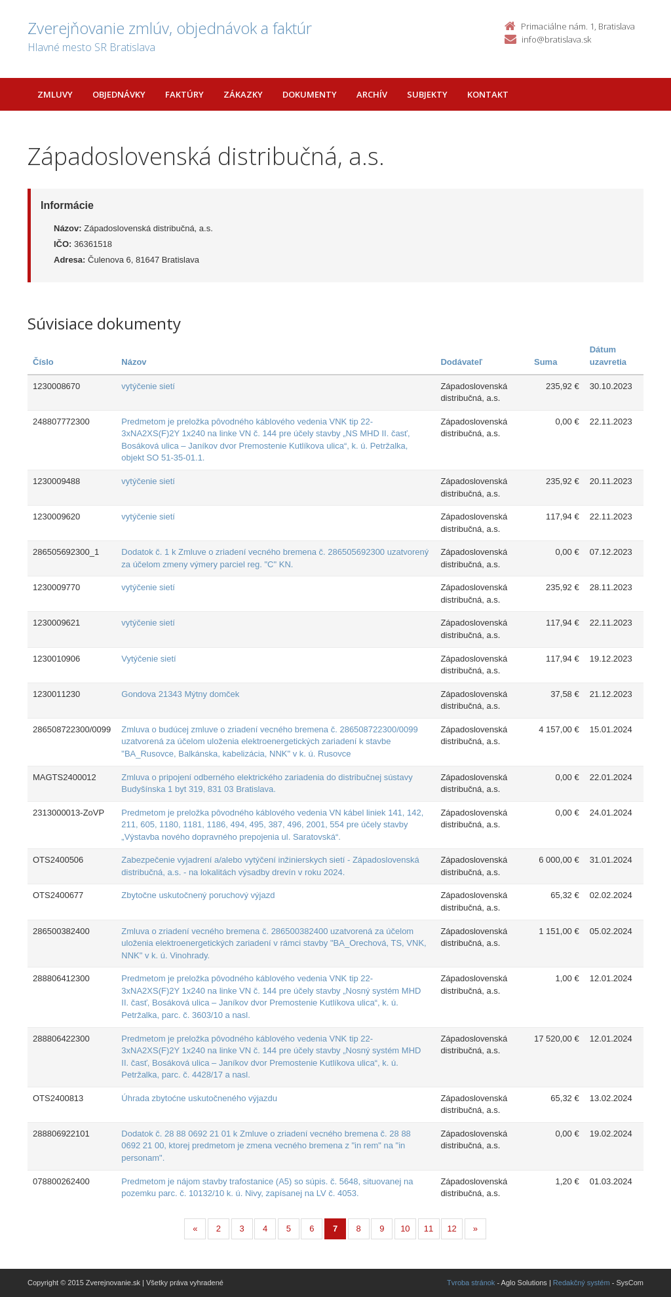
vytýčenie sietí (148, 386)
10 (405, 1228)
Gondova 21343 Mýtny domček (180, 694)
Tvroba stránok (471, 1283)
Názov (133, 362)
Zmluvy (55, 94)
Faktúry (184, 94)
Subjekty (427, 94)
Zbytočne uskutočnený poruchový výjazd (198, 895)
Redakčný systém (581, 1283)
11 (428, 1228)
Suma (545, 362)
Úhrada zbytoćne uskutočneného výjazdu (199, 1098)
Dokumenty (309, 94)
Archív (371, 94)
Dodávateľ (461, 362)
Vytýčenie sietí (148, 659)
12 (451, 1228)
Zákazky (243, 94)
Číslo (43, 362)
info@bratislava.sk (556, 39)
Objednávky (118, 94)
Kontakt (487, 94)
